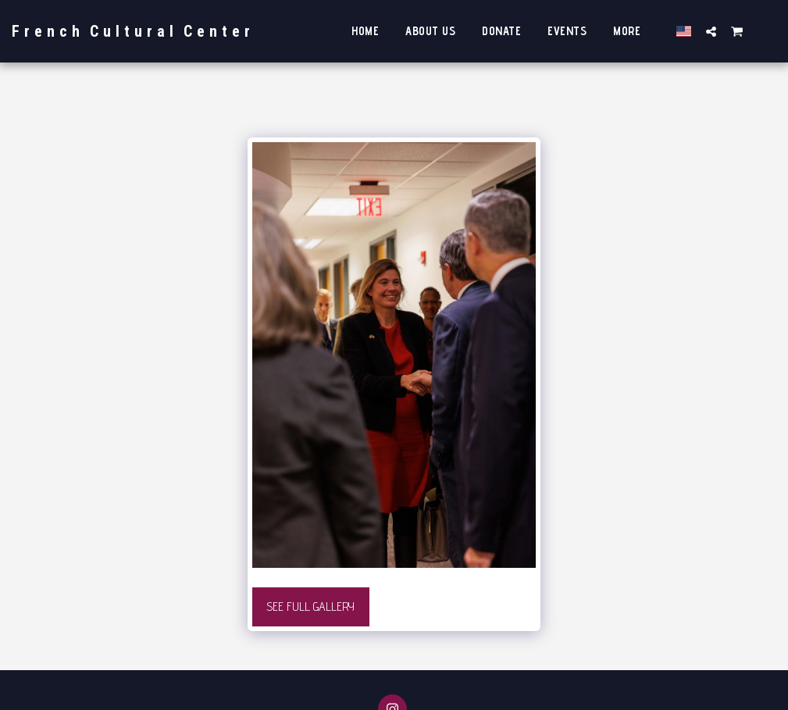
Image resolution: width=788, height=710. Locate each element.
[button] (711, 31)
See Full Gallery (310, 606)
